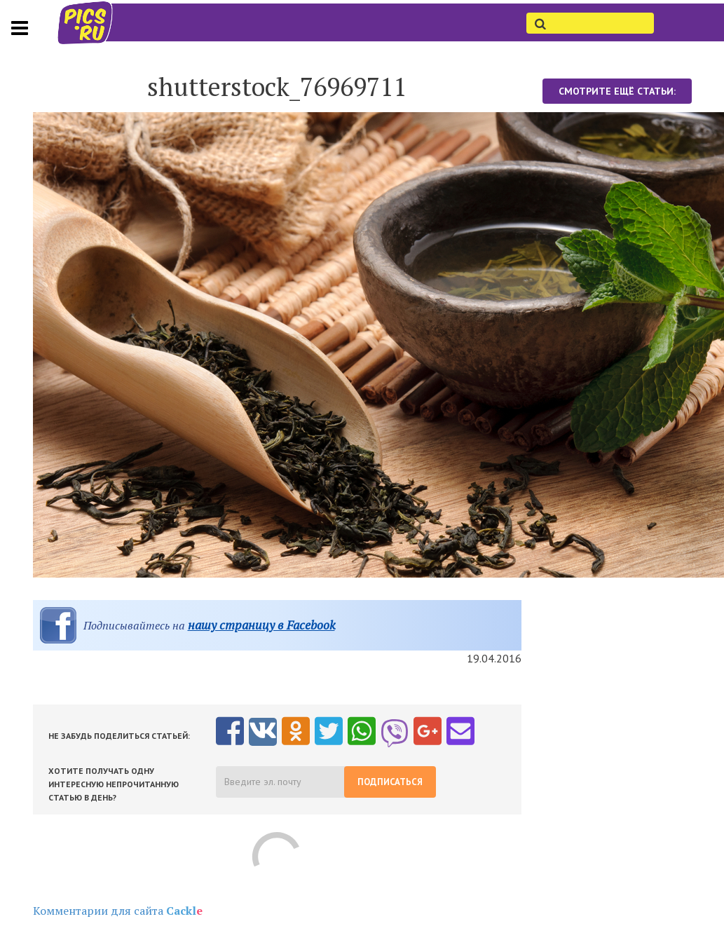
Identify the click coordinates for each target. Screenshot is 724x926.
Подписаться (390, 782)
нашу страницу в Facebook (261, 625)
